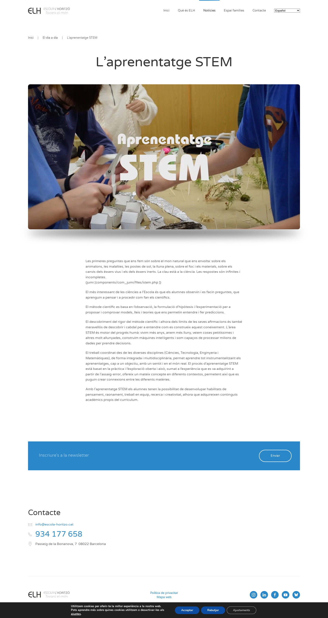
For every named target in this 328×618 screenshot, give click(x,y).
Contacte (259, 10)
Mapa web (164, 597)
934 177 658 (58, 534)
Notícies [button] (209, 10)
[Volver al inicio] (49, 10)
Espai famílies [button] (234, 10)
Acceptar (187, 610)
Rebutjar (213, 610)
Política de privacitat (164, 593)
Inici (166, 10)
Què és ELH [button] (186, 10)
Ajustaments (241, 610)
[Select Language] (287, 11)
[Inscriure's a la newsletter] (146, 455)
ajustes (76, 614)
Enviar (275, 456)
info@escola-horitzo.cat (54, 524)
